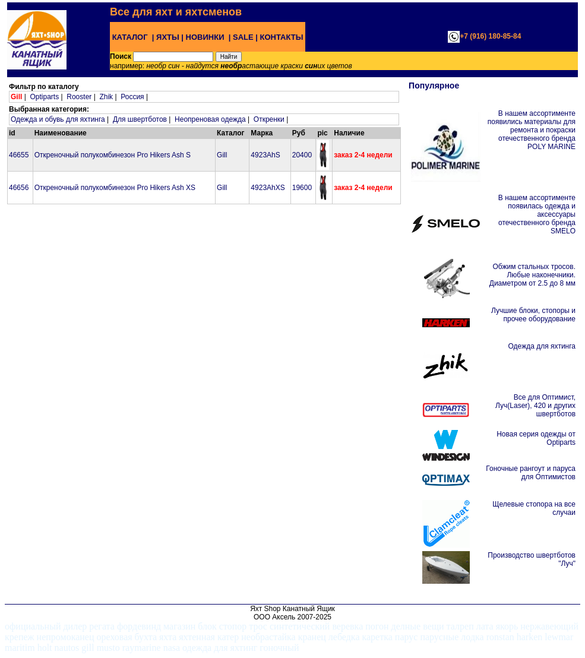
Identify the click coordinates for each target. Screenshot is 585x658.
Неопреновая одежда (210, 119)
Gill (222, 155)
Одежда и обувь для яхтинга (58, 119)
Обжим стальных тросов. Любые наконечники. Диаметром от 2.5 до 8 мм (532, 274)
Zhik (106, 97)
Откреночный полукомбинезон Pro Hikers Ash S (112, 155)
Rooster (79, 97)
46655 (19, 155)
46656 (19, 188)
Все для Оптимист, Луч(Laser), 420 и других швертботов (535, 405)
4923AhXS (267, 188)
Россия (132, 97)
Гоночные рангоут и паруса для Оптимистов (530, 472)
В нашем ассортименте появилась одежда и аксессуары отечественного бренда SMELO (536, 214)
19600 (302, 188)
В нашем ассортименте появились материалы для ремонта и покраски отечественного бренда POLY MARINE (531, 130)
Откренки (269, 119)
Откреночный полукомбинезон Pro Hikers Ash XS (114, 188)
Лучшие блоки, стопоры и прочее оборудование (533, 314)
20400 (302, 155)
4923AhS (265, 155)
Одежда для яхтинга (541, 346)
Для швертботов (140, 119)
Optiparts (44, 97)
